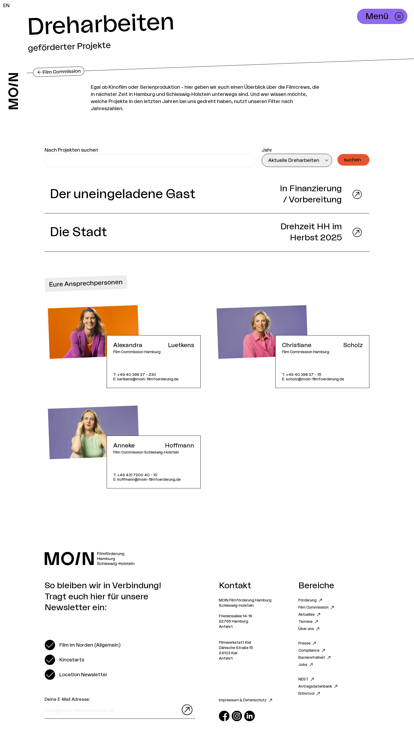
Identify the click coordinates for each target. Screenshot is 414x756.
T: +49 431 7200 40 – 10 (135, 475)
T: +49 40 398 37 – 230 (134, 375)
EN (6, 5)
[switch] (82, 645)
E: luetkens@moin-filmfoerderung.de (145, 379)
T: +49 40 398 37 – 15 (301, 375)
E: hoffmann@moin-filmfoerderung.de (147, 480)
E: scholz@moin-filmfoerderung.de (313, 379)
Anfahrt (226, 627)
